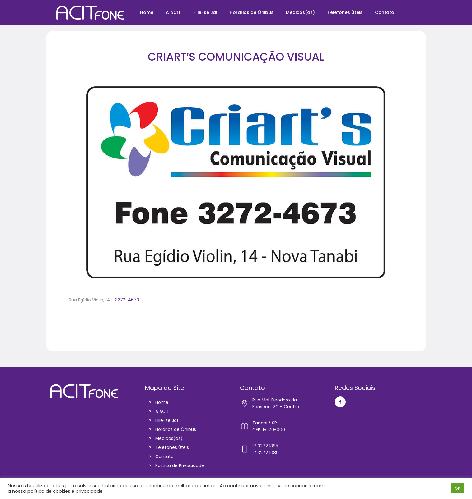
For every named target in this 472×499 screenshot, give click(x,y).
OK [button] (457, 488)
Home (161, 402)
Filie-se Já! (166, 420)
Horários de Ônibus (175, 429)
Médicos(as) (169, 438)
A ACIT (162, 411)
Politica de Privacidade (179, 465)
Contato (164, 456)
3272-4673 (127, 300)
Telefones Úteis (172, 447)
